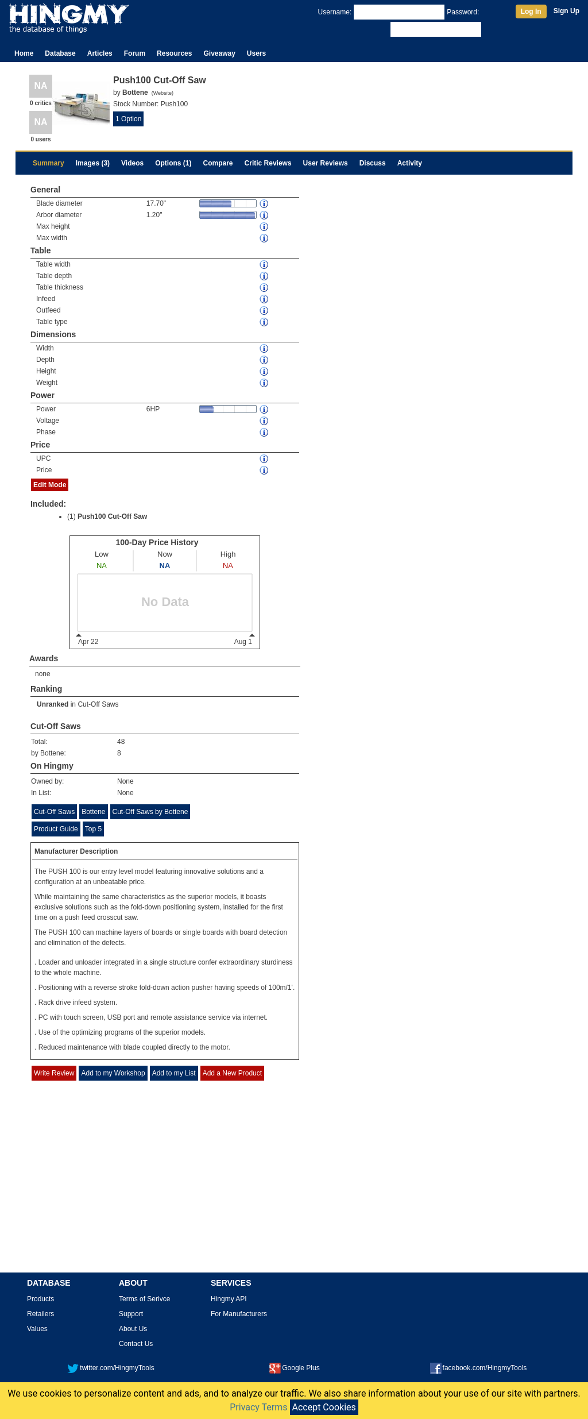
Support (131, 1314)
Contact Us (136, 1344)
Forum (134, 53)
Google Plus (294, 1368)
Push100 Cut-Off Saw (112, 516)
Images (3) (93, 163)
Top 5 (93, 829)
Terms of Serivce (144, 1299)
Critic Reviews (268, 163)
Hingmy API (229, 1299)
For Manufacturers (239, 1314)
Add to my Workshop (113, 1073)
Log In (531, 11)
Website (162, 93)
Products (40, 1299)
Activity (409, 163)
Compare (218, 163)
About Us (133, 1329)
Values (37, 1329)
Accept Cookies (324, 1407)
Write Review (54, 1073)
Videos (132, 163)
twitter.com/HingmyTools (110, 1368)
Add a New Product (232, 1073)
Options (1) (173, 163)
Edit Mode (49, 485)
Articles (100, 53)
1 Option (128, 119)
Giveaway (219, 53)
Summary (48, 163)
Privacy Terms (258, 1407)
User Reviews (325, 163)
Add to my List (174, 1073)
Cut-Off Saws (98, 704)
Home (23, 53)
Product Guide (56, 829)
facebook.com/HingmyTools (478, 1368)
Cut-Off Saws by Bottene (150, 812)
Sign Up (566, 11)
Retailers (40, 1314)
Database (60, 53)
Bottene (93, 812)
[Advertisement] (294, 1185)
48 (121, 742)
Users (256, 53)
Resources (174, 53)
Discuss (372, 163)
